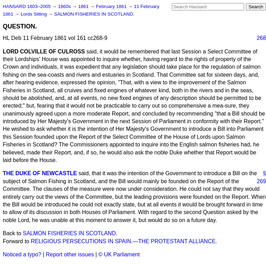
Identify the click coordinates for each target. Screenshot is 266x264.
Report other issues (70, 254)
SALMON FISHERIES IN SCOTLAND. (94, 14)
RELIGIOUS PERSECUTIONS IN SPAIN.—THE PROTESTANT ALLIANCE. (124, 241)
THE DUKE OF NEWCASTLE (40, 173)
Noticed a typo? (22, 254)
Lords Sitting (34, 14)
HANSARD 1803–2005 (27, 6)
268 (261, 38)
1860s (65, 6)
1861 (84, 6)
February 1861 (112, 6)
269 (261, 181)
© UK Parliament (119, 254)
